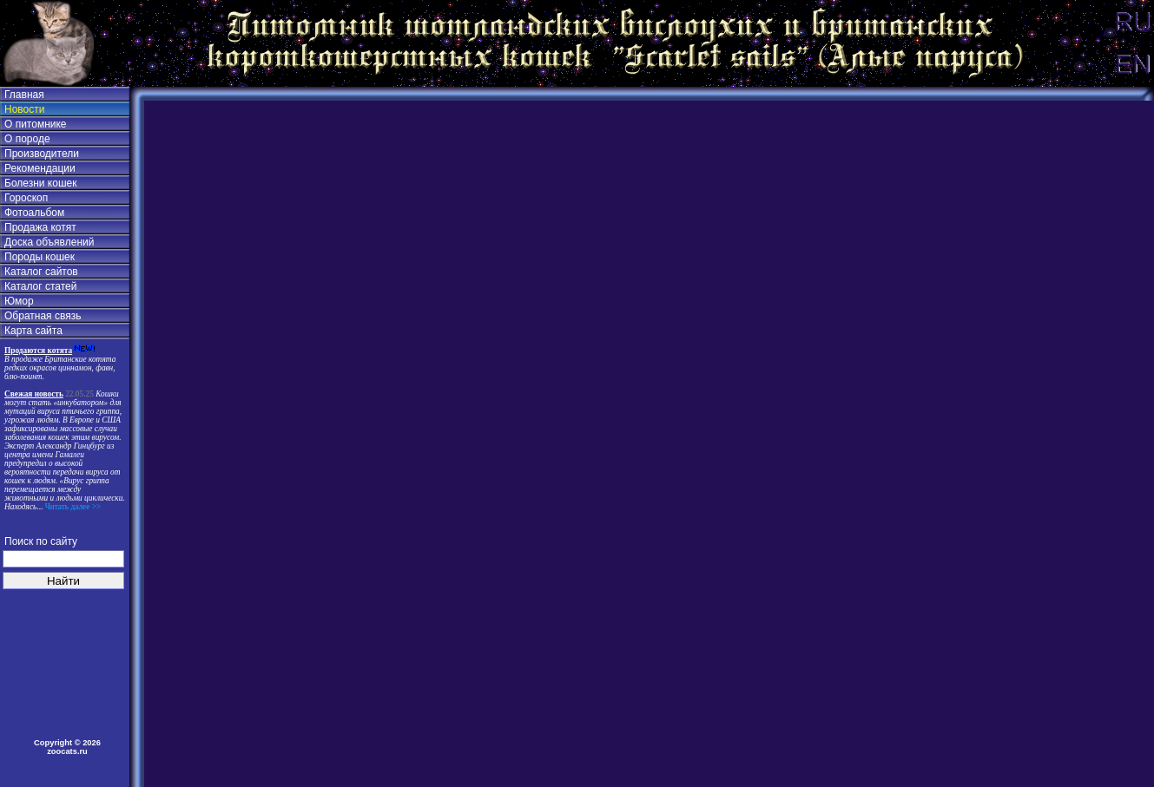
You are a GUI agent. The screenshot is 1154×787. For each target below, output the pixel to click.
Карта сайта (33, 331)
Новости (24, 109)
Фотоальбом (34, 213)
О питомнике (35, 124)
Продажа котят (40, 227)
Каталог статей (40, 286)
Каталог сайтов (41, 272)
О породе (27, 139)
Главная (24, 95)
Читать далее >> (72, 506)
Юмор (19, 301)
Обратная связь (42, 316)
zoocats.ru (67, 751)
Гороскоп (26, 198)
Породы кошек (39, 257)
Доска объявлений (49, 242)
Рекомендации (40, 168)
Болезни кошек (40, 183)
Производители (41, 154)
